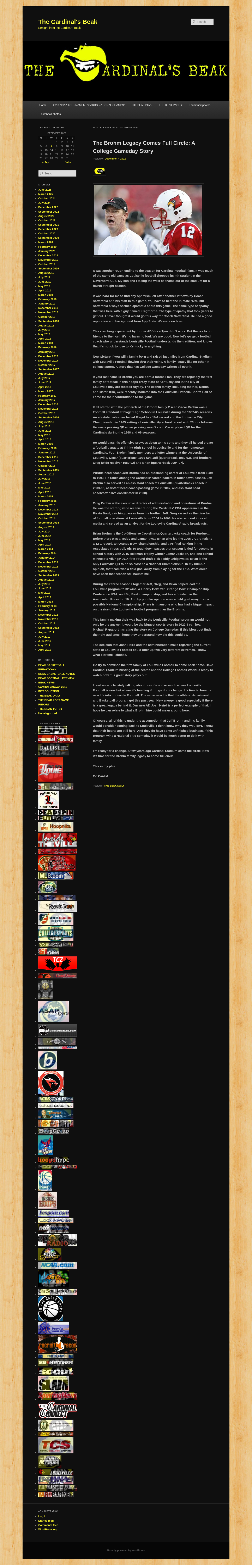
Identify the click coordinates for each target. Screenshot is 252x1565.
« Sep (45, 162)
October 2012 (46, 623)
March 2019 (45, 294)
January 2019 (46, 303)
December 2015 (48, 457)
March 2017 (45, 391)
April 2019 (44, 290)
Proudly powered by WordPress (126, 1550)
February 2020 (47, 246)
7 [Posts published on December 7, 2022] (51, 146)
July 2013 (44, 584)
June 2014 (44, 535)
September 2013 (48, 575)
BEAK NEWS (46, 682)
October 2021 (46, 220)
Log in (42, 1516)
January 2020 (46, 251)
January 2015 (46, 505)
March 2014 (45, 548)
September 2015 (48, 470)
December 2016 (48, 404)
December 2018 (48, 307)
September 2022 (48, 211)
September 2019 (48, 268)
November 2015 (48, 461)
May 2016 (44, 435)
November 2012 (48, 619)
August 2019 (46, 272)
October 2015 (46, 465)
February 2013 (47, 606)
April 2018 (44, 338)
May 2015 (44, 487)
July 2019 (44, 277)
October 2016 (46, 413)
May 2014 (44, 540)
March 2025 (45, 194)
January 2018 (46, 351)
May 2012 (44, 645)
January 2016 (46, 452)
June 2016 (44, 430)
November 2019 (48, 259)
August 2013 (46, 579)
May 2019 (44, 286)
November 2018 (48, 312)
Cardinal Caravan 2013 (52, 686)
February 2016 (47, 448)
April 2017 (44, 387)
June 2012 (44, 641)
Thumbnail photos (199, 105)
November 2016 (48, 408)
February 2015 (47, 500)
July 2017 (44, 378)
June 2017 (44, 382)
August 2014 (46, 527)
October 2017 (46, 365)
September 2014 (48, 522)
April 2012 (44, 649)
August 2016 (46, 422)
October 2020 (46, 233)
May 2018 (44, 334)
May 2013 (44, 592)
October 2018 (46, 316)
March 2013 (45, 601)
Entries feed (46, 1520)
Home (43, 105)
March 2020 (45, 242)
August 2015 (46, 474)
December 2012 (48, 614)
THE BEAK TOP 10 (50, 708)
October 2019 (46, 264)
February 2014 (47, 553)
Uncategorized (47, 713)
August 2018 (46, 325)
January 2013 (46, 610)
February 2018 (47, 347)
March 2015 (45, 496)
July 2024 (44, 202)
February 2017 (47, 395)
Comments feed (48, 1525)
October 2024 (46, 198)
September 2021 (48, 224)
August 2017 (46, 373)
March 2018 (45, 343)
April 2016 (44, 439)
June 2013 (44, 588)
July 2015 (44, 478)
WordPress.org (48, 1529)
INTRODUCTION (48, 691)
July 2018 (44, 329)
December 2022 (48, 207)
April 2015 (44, 492)
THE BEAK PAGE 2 (170, 105)
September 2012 (48, 627)
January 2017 (46, 400)
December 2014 (48, 509)
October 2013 (46, 570)
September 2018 (48, 321)
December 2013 (48, 562)
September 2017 (48, 369)
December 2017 (48, 356)
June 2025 (44, 189)
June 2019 (44, 281)
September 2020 (48, 237)
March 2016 (45, 443)
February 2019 (47, 299)
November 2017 (48, 360)
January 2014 (46, 557)
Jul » (68, 162)
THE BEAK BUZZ (141, 105)
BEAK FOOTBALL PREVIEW (56, 678)
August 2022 (46, 216)
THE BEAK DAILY (114, 785)
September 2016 (48, 417)
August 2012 (46, 632)
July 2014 (44, 531)
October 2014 (46, 518)
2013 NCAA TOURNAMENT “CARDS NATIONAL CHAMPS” (89, 105)
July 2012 (44, 636)
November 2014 (48, 513)
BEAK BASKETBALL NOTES (56, 673)
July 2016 (44, 426)
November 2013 (48, 566)
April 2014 (44, 544)
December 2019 (48, 255)
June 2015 (44, 483)
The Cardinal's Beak (67, 21)
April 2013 (44, 597)
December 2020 (48, 229)
